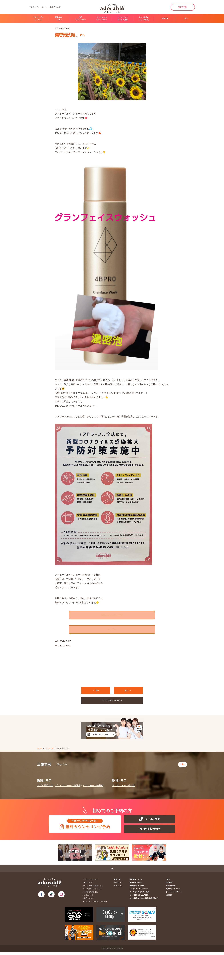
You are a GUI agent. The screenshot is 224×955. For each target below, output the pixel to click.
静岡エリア (119, 781)
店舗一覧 (164, 18)
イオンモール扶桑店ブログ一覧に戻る (112, 702)
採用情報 (169, 898)
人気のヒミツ (89, 898)
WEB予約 (182, 7)
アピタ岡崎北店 (45, 786)
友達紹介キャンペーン (138, 888)
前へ (96, 692)
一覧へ (182, 766)
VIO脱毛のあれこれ (91, 894)
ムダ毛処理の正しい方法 (93, 891)
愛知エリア (44, 781)
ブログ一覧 (49, 750)
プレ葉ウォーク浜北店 (123, 786)
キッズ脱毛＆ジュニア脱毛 (140, 898)
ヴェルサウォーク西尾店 (67, 786)
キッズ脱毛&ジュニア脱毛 (143, 18)
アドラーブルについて (38, 18)
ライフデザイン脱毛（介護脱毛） (96, 904)
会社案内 (169, 885)
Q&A (186, 18)
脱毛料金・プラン (59, 18)
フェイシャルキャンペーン (101, 18)
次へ (128, 692)
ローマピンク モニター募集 (122, 18)
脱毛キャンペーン (80, 18)
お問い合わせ (171, 888)
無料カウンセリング (173, 891)
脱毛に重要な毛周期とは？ (93, 888)
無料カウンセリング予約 (112, 615)
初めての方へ (89, 885)
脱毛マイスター (89, 901)
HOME (39, 750)
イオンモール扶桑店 (93, 786)
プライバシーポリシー (174, 894)
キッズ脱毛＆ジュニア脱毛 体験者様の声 (145, 901)
